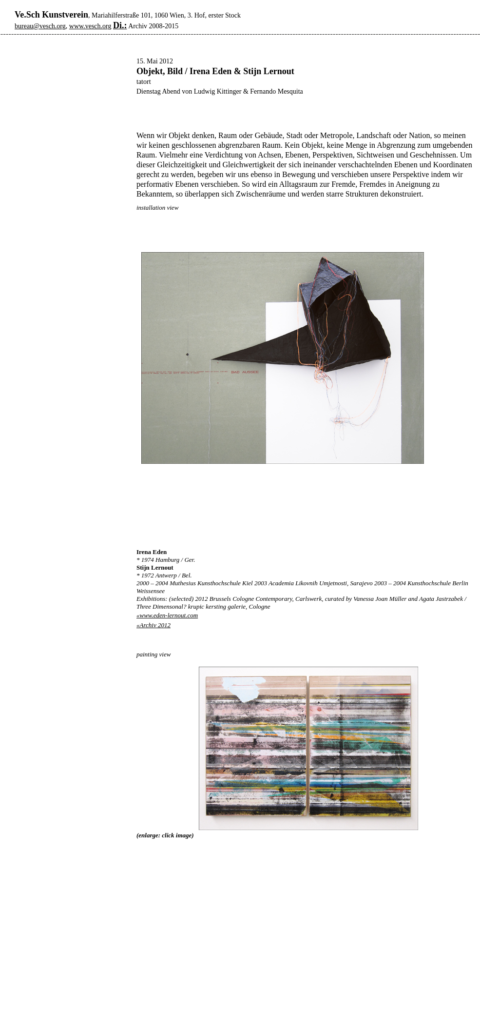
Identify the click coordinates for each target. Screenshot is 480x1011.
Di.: (120, 25)
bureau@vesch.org (40, 26)
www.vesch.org (90, 26)
